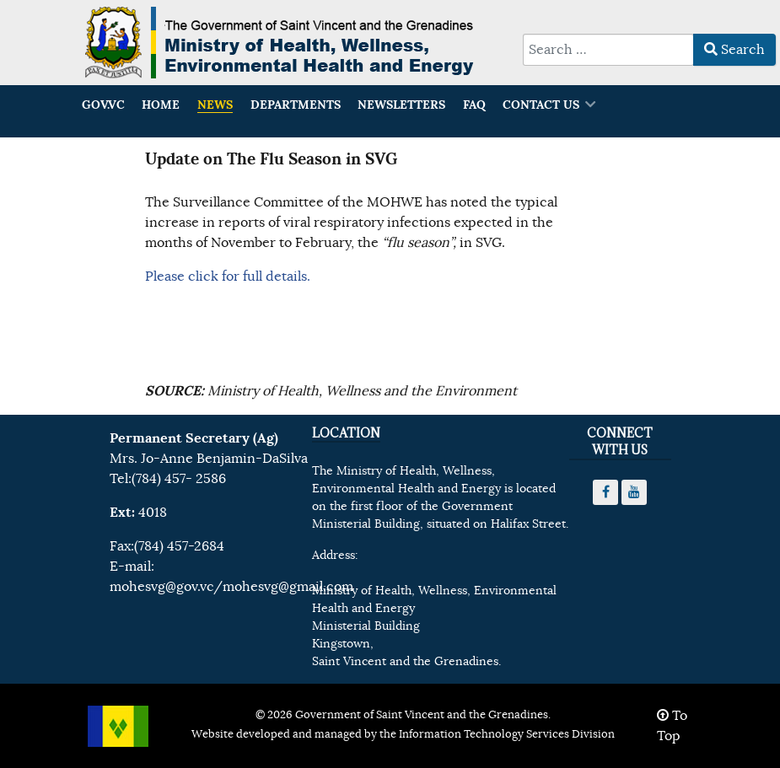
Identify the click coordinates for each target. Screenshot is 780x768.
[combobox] (608, 50)
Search (734, 49)
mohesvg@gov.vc (161, 586)
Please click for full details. (227, 276)
